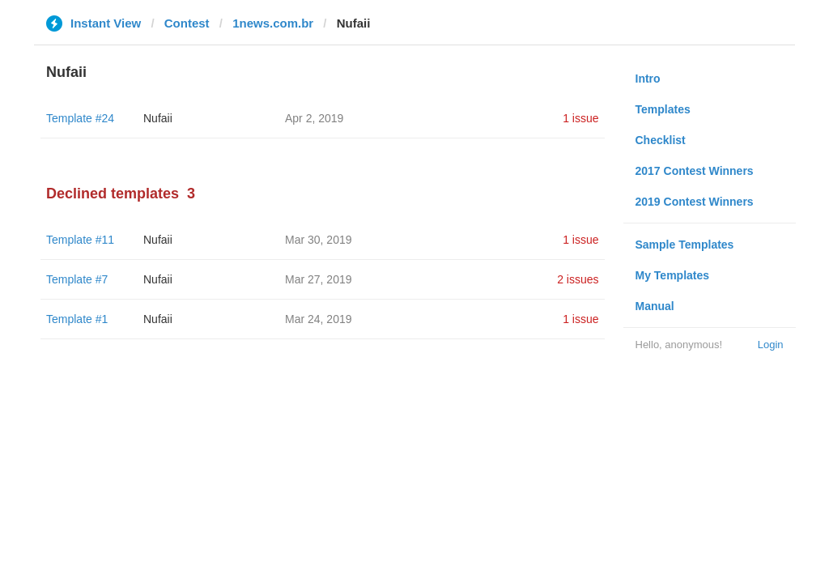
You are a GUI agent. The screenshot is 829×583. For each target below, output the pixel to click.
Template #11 (80, 239)
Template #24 (80, 118)
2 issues (577, 279)
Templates (663, 109)
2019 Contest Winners (695, 201)
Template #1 (77, 319)
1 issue (580, 118)
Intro (648, 78)
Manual (655, 306)
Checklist (661, 140)
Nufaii (157, 118)
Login (771, 344)
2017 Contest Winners (695, 170)
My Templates (673, 275)
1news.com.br (272, 23)
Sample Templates (685, 244)
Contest (187, 23)
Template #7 (77, 279)
